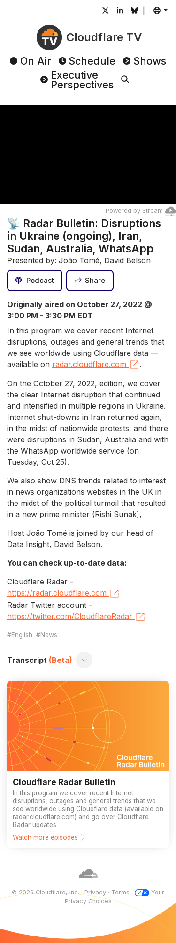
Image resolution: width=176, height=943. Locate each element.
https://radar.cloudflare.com (63, 593)
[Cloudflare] (88, 882)
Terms (120, 892)
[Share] (90, 280)
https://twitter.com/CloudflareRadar (76, 617)
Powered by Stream (141, 210)
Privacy (95, 892)
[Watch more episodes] (88, 764)
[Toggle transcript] (84, 660)
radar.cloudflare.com (96, 364)
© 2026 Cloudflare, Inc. (45, 892)
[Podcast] (34, 280)
